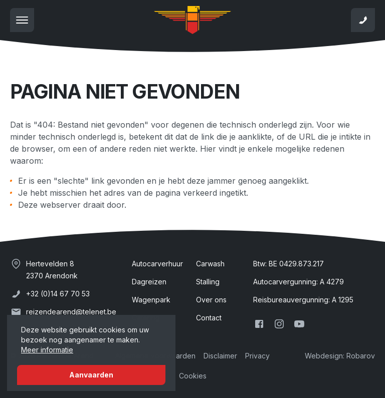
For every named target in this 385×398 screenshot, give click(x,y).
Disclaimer (220, 355)
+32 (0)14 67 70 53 (58, 293)
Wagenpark (151, 299)
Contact (209, 317)
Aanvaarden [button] (91, 374)
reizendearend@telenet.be (71, 311)
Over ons (211, 299)
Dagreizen (149, 281)
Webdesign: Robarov (340, 355)
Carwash (210, 263)
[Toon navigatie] (22, 20)
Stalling (208, 281)
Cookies (193, 375)
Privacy (257, 355)
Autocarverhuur (157, 263)
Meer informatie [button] (47, 349)
